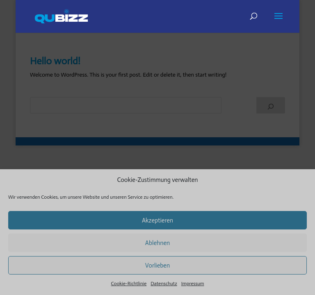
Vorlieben (157, 265)
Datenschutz (164, 283)
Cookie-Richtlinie (129, 283)
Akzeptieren (157, 220)
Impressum (192, 283)
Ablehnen (157, 243)
